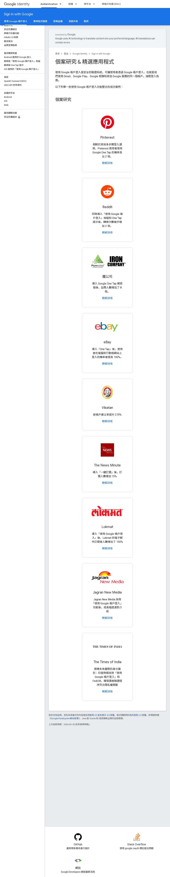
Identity (17, 4)
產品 (66, 53)
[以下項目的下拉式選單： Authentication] (61, 4)
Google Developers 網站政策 (65, 718)
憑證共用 (73, 21)
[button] (21, 25)
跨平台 (87, 3)
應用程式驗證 (40, 21)
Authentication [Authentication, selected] (49, 3)
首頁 (57, 53)
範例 (86, 21)
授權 (70, 3)
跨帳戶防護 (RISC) (111, 3)
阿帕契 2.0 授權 (139, 715)
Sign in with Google (18, 14)
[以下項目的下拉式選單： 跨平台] (95, 4)
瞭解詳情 (107, 163)
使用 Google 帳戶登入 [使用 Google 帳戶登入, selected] (15, 21)
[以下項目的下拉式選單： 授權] (77, 4)
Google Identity (80, 53)
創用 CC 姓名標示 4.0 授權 (102, 715)
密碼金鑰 (58, 21)
